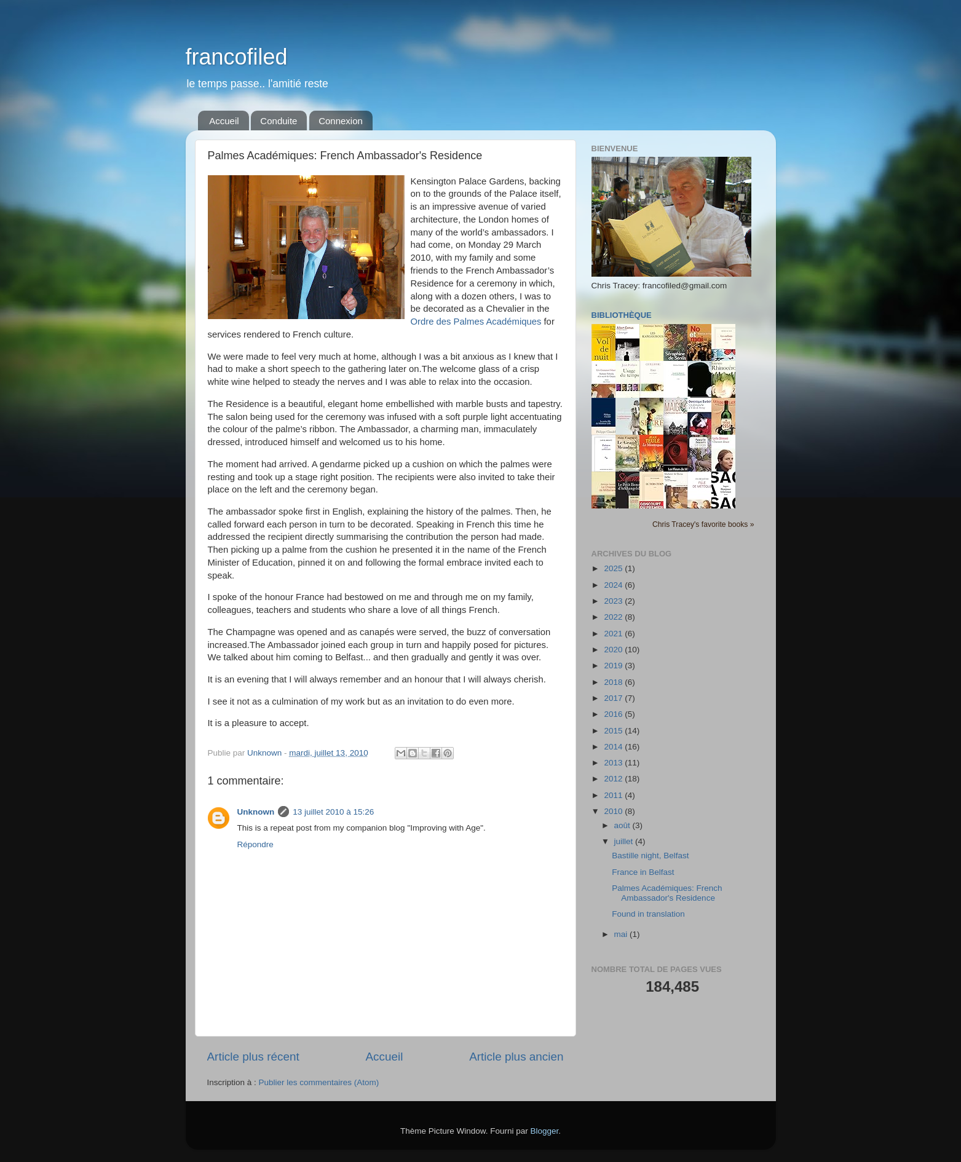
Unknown (256, 811)
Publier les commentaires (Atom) (319, 1082)
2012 (614, 778)
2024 (614, 585)
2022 (614, 617)
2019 (614, 665)
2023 (614, 601)
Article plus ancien (516, 1056)
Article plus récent (253, 1056)
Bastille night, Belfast (650, 855)
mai (622, 934)
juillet (625, 841)
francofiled (237, 56)
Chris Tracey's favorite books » (703, 524)
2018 (614, 682)
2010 (614, 811)
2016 (614, 714)
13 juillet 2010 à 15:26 (333, 811)
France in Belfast (643, 872)
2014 (614, 746)
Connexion (340, 121)
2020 (614, 649)
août (623, 825)
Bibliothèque (621, 315)
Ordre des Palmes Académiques (476, 321)
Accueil (224, 121)
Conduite (278, 121)
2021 (614, 633)
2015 (614, 730)
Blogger (545, 1131)
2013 (614, 762)
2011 (614, 795)
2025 (614, 568)
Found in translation (648, 914)
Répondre (255, 844)
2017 (614, 698)
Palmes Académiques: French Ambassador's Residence (667, 893)
